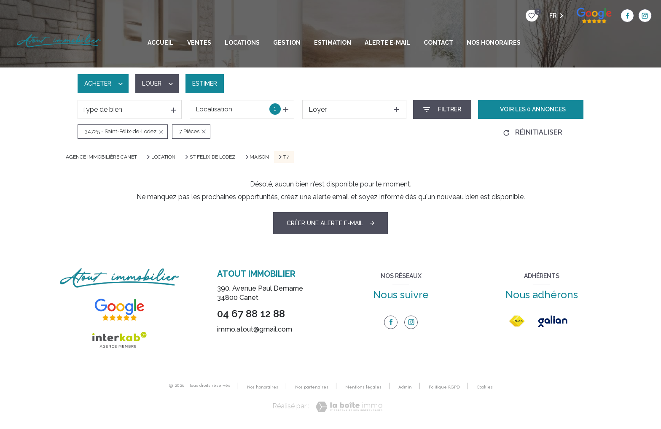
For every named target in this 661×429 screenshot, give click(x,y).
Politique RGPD (444, 386)
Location (163, 156)
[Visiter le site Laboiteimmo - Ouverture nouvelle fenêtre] (348, 407)
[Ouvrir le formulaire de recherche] (442, 109)
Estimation (332, 43)
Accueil (161, 43)
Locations (242, 43)
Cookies (485, 387)
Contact (438, 43)
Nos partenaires (311, 386)
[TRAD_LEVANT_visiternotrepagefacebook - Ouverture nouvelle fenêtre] (574, 15)
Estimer (204, 83)
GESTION (287, 43)
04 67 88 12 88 (251, 314)
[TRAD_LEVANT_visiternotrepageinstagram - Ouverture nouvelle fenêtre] (592, 15)
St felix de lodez (213, 156)
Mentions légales (363, 386)
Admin (405, 386)
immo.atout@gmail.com (254, 329)
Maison (259, 156)
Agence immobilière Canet (101, 157)
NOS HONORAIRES (494, 43)
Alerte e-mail (387, 43)
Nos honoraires (262, 386)
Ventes (199, 43)
